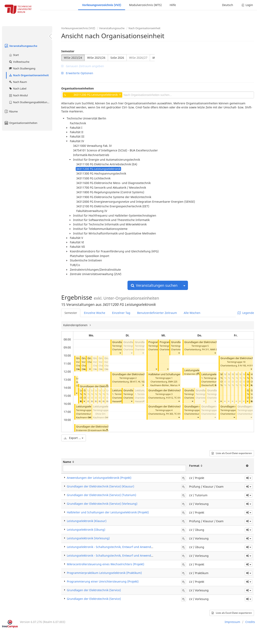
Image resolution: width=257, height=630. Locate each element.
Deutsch (227, 5)
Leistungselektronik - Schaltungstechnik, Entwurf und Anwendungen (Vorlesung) (121, 555)
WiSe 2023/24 (73, 58)
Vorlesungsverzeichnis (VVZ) (101, 5)
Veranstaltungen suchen (154, 285)
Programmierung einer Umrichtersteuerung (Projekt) (103, 581)
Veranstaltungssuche (20, 46)
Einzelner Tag (121, 313)
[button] (78, 369)
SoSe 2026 (117, 58)
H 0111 (250, 365)
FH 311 (205, 349)
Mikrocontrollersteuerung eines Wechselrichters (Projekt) (105, 564)
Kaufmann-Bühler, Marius (163, 385)
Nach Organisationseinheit (29, 75)
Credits (250, 622)
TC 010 (177, 397)
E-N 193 (242, 365)
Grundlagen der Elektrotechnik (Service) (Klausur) (106, 426)
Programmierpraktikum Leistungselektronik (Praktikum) (104, 573)
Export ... (73, 438)
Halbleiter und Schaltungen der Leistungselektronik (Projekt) (108, 512)
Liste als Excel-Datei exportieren (232, 453)
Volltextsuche (19, 62)
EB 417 (133, 381)
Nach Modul (18, 95)
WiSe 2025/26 (96, 58)
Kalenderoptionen (75, 325)
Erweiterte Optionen (77, 73)
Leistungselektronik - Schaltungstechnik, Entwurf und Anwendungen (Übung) (119, 547)
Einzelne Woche (94, 313)
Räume (11, 111)
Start (14, 55)
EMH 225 (172, 381)
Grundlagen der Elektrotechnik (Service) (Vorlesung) (102, 504)
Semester (67, 51)
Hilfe (173, 5)
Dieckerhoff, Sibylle (211, 385)
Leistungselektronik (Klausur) (86, 521)
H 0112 (169, 397)
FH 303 (169, 413)
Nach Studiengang (22, 68)
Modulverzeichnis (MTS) (145, 5)
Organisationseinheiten (20, 123)
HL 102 (141, 381)
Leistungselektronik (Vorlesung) (88, 538)
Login (247, 5)
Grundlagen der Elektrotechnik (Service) (104, 386)
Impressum (232, 622)
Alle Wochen (192, 313)
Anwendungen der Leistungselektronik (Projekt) (99, 478)
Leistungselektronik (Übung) (86, 529)
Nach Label (17, 88)
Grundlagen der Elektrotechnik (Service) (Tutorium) (143, 374)
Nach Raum (18, 82)
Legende (246, 313)
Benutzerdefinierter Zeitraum (157, 313)
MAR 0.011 (215, 349)
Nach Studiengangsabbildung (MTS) (30, 102)
